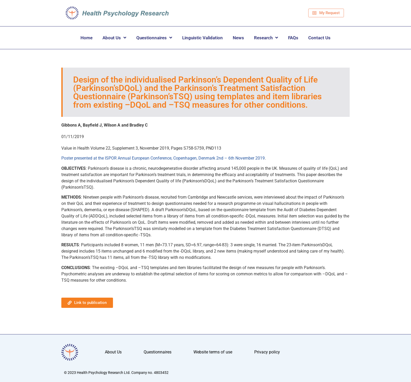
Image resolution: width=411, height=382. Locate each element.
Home (86, 37)
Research (266, 37)
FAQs (293, 37)
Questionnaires (154, 37)
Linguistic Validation (202, 37)
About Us (114, 37)
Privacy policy (267, 352)
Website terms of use (212, 352)
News (238, 37)
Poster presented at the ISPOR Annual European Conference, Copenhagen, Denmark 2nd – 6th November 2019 (163, 158)
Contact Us (319, 37)
